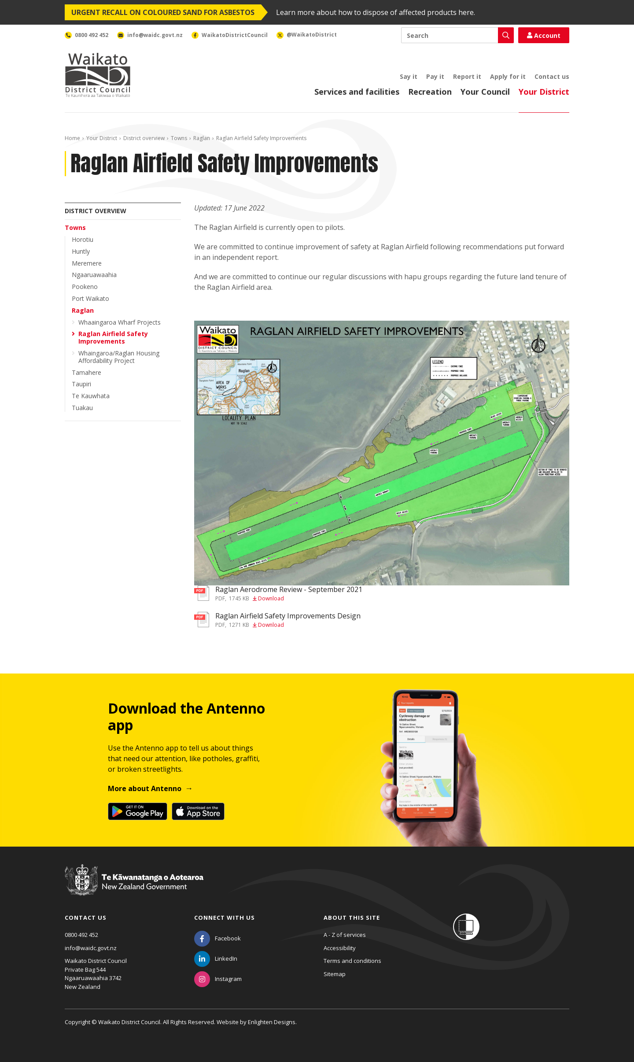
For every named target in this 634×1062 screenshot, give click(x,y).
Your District (544, 91)
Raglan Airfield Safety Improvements (113, 337)
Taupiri (81, 384)
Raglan (201, 138)
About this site (352, 917)
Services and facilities (356, 91)
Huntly (81, 251)
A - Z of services (345, 935)
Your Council (485, 91)
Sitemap (335, 974)
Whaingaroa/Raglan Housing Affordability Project (118, 357)
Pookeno (85, 286)
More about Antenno (144, 788)
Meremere (87, 263)
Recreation (430, 91)
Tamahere (86, 372)
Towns (179, 138)
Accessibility (340, 948)
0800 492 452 (81, 935)
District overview (144, 138)
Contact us (551, 76)
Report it (467, 76)
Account (543, 35)
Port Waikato (90, 298)
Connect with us (224, 917)
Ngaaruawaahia (94, 274)
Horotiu (82, 239)
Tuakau (82, 407)
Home (72, 138)
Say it (408, 76)
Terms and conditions (352, 961)
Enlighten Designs (271, 1022)
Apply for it (508, 76)
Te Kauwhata (91, 396)
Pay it (435, 76)
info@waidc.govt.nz (91, 948)
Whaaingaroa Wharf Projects (119, 322)
